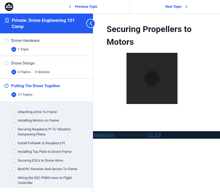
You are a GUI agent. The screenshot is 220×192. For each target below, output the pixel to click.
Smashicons (102, 134)
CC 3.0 (154, 134)
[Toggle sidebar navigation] (88, 23)
